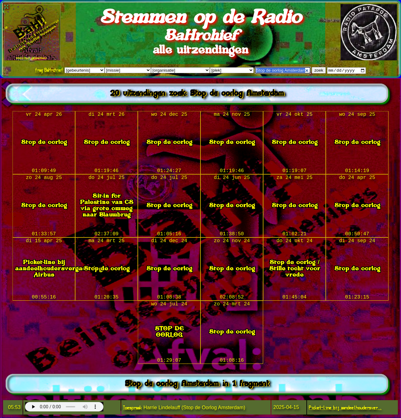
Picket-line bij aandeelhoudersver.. (345, 408)
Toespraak (132, 408)
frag (39, 70)
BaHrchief (53, 70)
